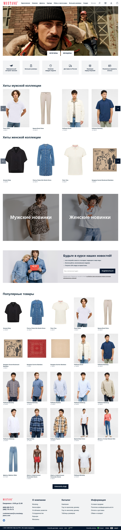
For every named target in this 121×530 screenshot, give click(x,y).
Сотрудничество (38, 513)
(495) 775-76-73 (8, 509)
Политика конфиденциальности (102, 507)
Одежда (49, 3)
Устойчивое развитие (39, 510)
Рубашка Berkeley (97, 128)
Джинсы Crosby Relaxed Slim (106, 439)
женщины (67, 53)
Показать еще (60, 486)
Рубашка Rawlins (55, 402)
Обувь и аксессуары (60, 3)
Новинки (35, 3)
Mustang (35, 504)
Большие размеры (75, 3)
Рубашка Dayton (55, 439)
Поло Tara (65, 180)
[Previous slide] (3, 108)
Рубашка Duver (66, 128)
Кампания (65, 504)
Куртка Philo (30, 439)
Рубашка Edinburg (79, 402)
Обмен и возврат (97, 513)
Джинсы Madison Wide (10, 475)
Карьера (35, 516)
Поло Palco (6, 128)
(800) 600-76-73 (8, 507)
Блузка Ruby (7, 180)
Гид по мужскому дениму (70, 507)
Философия (36, 507)
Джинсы (42, 3)
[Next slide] (117, 108)
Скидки (85, 3)
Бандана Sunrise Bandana (34, 364)
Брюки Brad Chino (38, 128)
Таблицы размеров (68, 513)
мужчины (54, 53)
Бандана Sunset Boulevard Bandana (102, 180)
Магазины (35, 519)
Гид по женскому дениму (70, 510)
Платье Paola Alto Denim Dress (42, 180)
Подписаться (107, 271)
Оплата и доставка (97, 510)
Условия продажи (97, 504)
